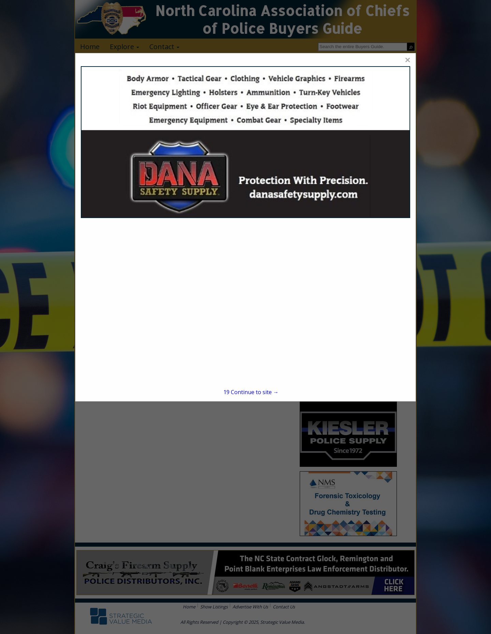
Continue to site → (251, 392)
